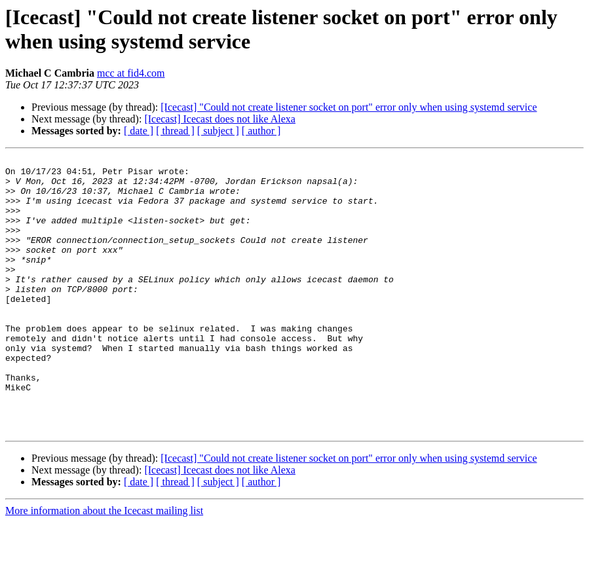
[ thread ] (175, 130)
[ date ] (138, 130)
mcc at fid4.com (131, 73)
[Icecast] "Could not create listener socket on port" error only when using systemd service (349, 107)
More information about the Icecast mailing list (104, 565)
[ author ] (261, 130)
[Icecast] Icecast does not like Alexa (219, 118)
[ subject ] (218, 130)
